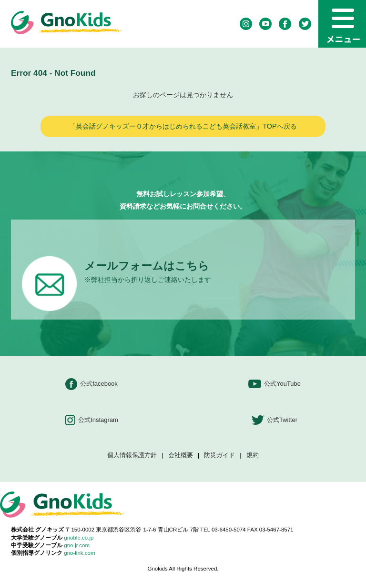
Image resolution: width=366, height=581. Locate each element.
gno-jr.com (77, 545)
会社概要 (180, 455)
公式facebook (91, 384)
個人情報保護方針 (132, 455)
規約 (252, 455)
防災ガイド (219, 455)
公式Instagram (91, 420)
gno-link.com (79, 553)
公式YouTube (274, 384)
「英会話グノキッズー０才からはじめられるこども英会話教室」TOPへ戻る (182, 126)
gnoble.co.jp (78, 538)
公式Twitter (274, 420)
